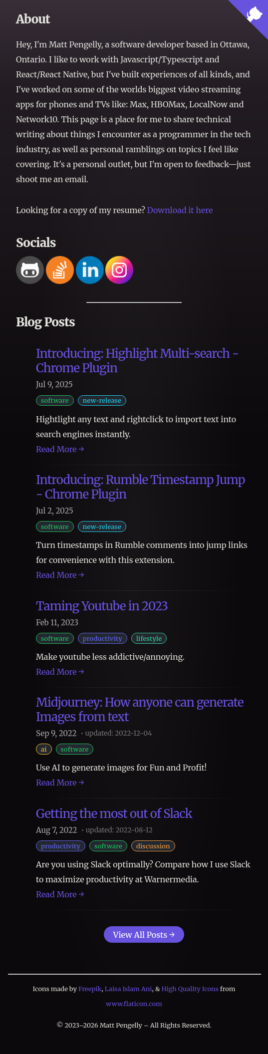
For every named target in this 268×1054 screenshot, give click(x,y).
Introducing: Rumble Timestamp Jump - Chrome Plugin (140, 487)
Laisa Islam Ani (128, 989)
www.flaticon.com (134, 1004)
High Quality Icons (190, 989)
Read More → (60, 449)
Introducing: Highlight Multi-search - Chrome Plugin (137, 361)
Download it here (180, 210)
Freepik (90, 989)
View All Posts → (144, 935)
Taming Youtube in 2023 (102, 606)
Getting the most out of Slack (114, 813)
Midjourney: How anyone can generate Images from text (140, 710)
